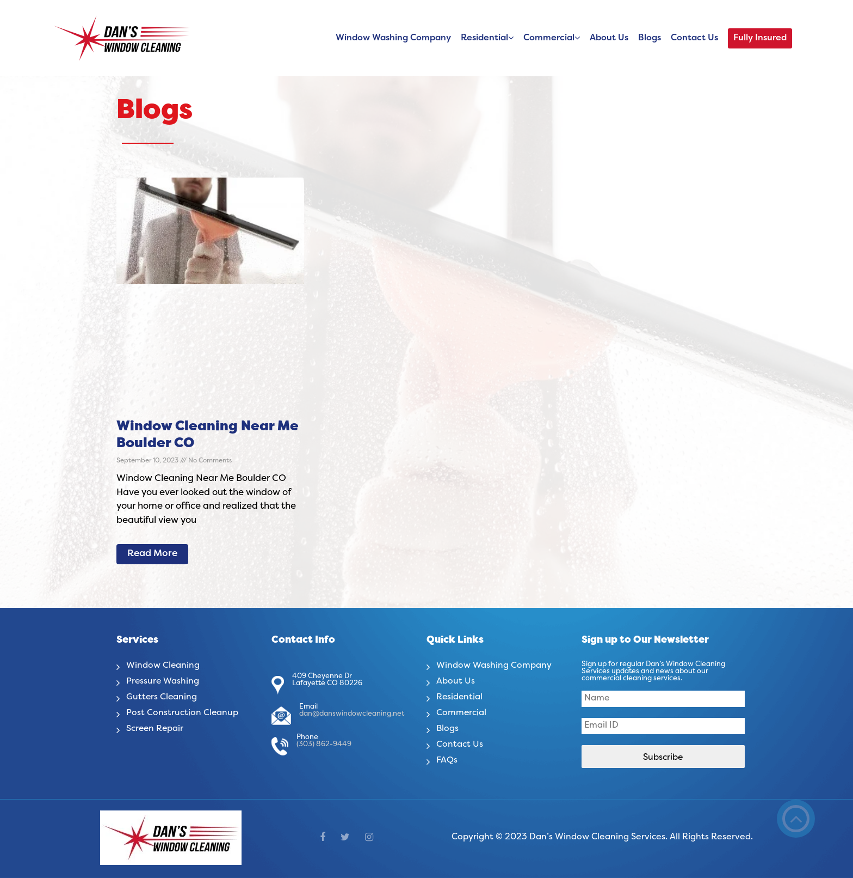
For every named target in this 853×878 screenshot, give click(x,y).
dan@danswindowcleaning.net (351, 714)
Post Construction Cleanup (182, 713)
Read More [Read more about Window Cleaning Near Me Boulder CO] (152, 554)
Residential (484, 38)
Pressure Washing (163, 681)
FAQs (447, 760)
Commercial (548, 38)
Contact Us (694, 38)
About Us (609, 38)
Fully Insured (760, 38)
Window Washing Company (393, 38)
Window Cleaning (163, 665)
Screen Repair (155, 728)
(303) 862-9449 (323, 744)
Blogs (649, 38)
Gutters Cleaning (162, 697)
